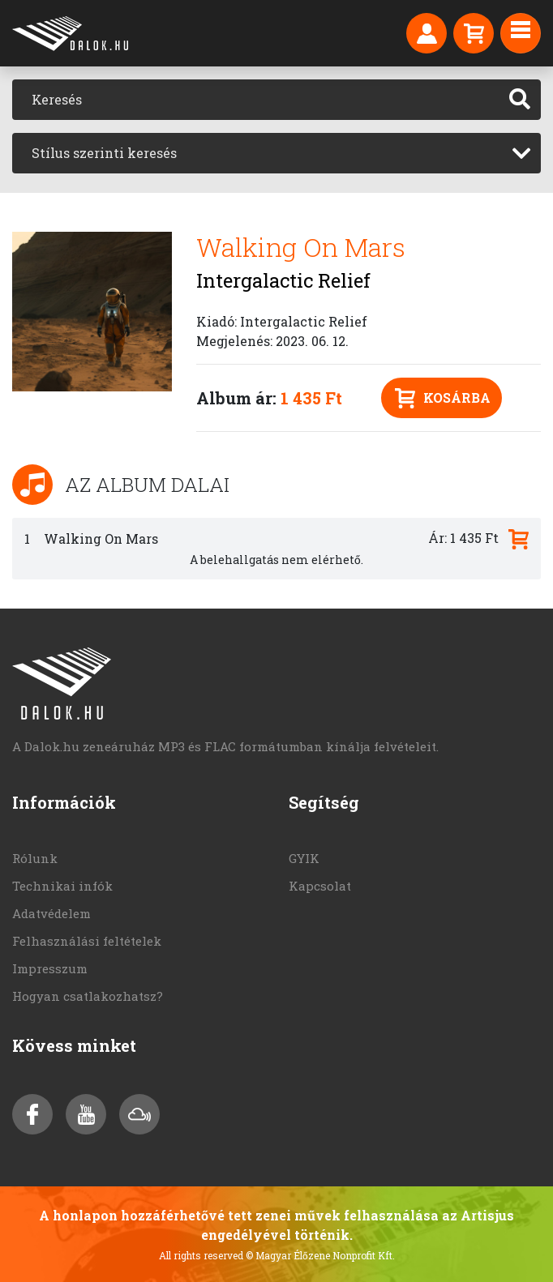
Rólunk (35, 858)
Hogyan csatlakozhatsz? (87, 996)
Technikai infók (62, 886)
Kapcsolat (320, 886)
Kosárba (443, 398)
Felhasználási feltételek (86, 941)
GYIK (304, 858)
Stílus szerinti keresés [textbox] (104, 152)
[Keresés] (255, 99)
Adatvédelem (51, 913)
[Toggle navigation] (520, 33)
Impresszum (50, 968)
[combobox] (276, 153)
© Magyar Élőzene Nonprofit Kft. (320, 1255)
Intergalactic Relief (283, 280)
